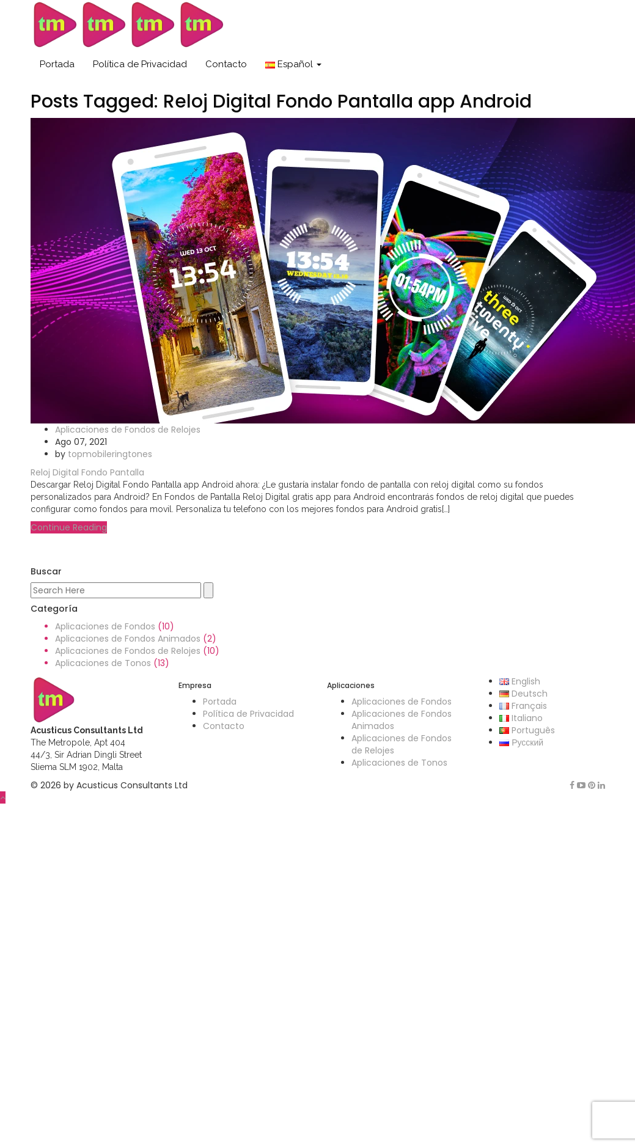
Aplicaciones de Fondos (105, 626)
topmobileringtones (110, 454)
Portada (57, 64)
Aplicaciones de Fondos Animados (127, 638)
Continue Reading (69, 527)
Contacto (226, 64)
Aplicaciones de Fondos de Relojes (127, 429)
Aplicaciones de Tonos (103, 663)
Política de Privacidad (140, 64)
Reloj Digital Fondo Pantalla (87, 472)
